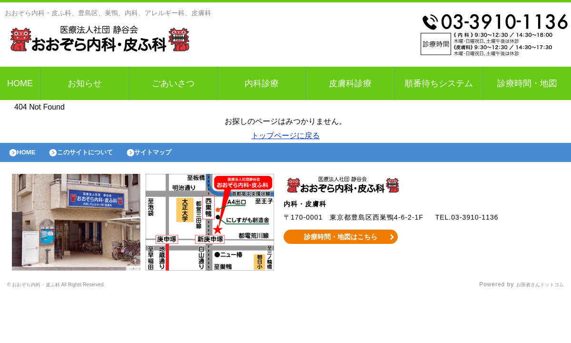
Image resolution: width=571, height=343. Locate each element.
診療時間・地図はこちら (341, 241)
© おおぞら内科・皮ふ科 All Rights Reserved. (73, 289)
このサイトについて (97, 155)
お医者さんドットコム (533, 289)
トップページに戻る (285, 135)
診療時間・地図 (527, 83)
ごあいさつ (173, 83)
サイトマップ (174, 155)
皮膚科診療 (350, 83)
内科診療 (262, 83)
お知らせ (85, 83)
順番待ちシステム (438, 83)
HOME (20, 83)
